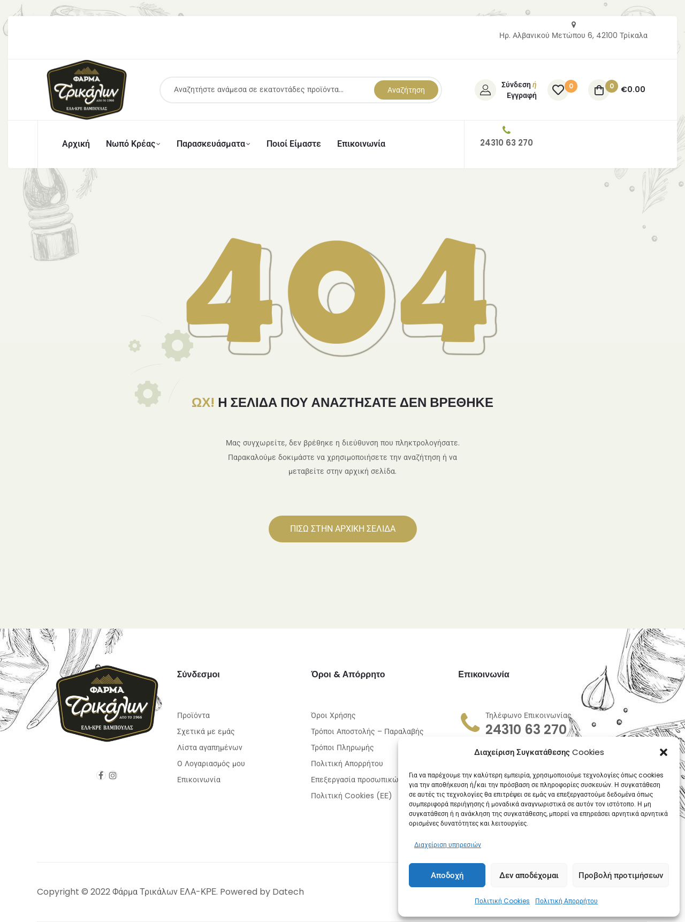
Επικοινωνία (198, 779)
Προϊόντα (193, 715)
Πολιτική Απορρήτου (566, 900)
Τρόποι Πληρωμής (342, 747)
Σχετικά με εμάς (206, 731)
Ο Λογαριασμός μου (211, 763)
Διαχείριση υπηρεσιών (447, 844)
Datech (288, 892)
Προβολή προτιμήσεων (621, 875)
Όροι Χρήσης (333, 715)
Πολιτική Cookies (502, 900)
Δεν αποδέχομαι (529, 875)
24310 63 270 (526, 729)
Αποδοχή (447, 875)
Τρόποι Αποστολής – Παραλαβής (367, 731)
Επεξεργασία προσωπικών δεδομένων (377, 779)
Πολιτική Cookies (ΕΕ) (351, 795)
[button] (663, 752)
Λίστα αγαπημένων (209, 747)
